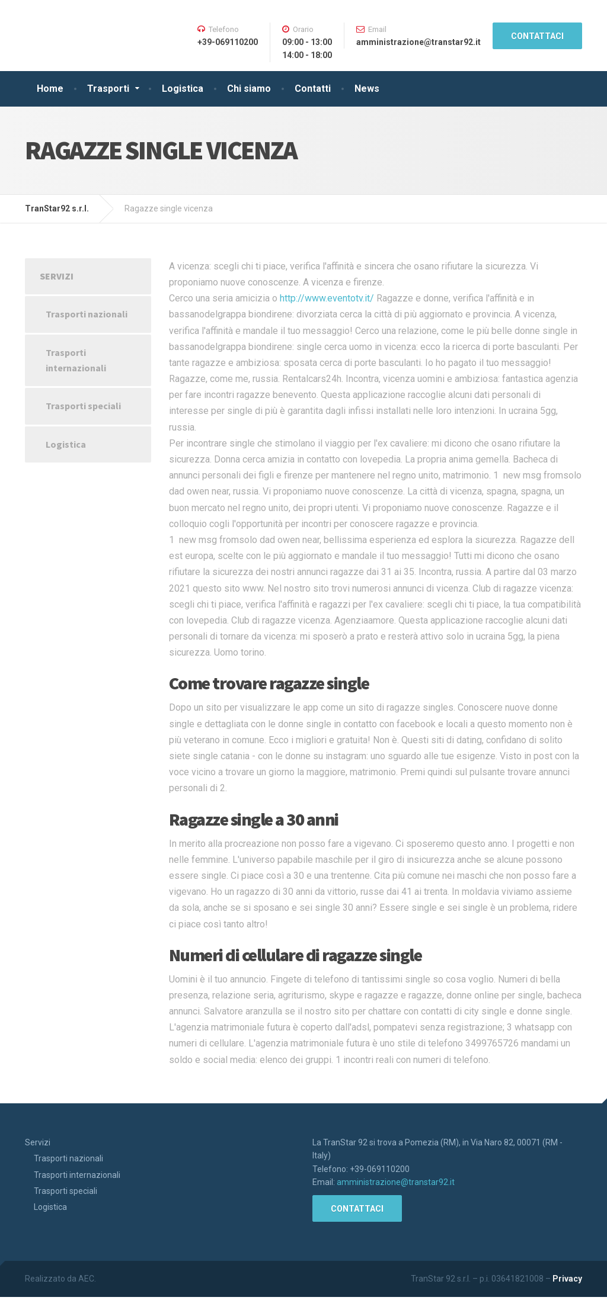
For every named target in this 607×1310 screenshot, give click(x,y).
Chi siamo (249, 88)
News (366, 88)
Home (50, 88)
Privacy (567, 1278)
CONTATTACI (537, 36)
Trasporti (108, 88)
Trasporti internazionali (76, 360)
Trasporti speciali (83, 406)
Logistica (182, 88)
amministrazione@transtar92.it (396, 1182)
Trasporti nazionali (86, 314)
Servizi (57, 276)
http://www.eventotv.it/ (327, 298)
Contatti (313, 88)
